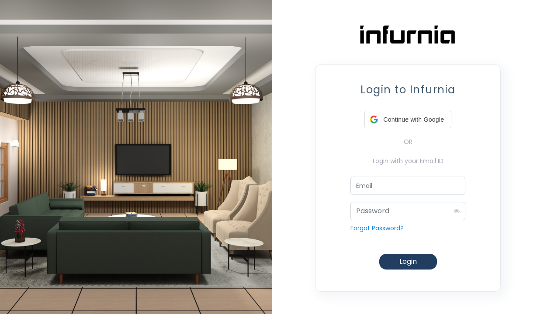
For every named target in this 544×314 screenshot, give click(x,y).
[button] (407, 119)
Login (408, 261)
